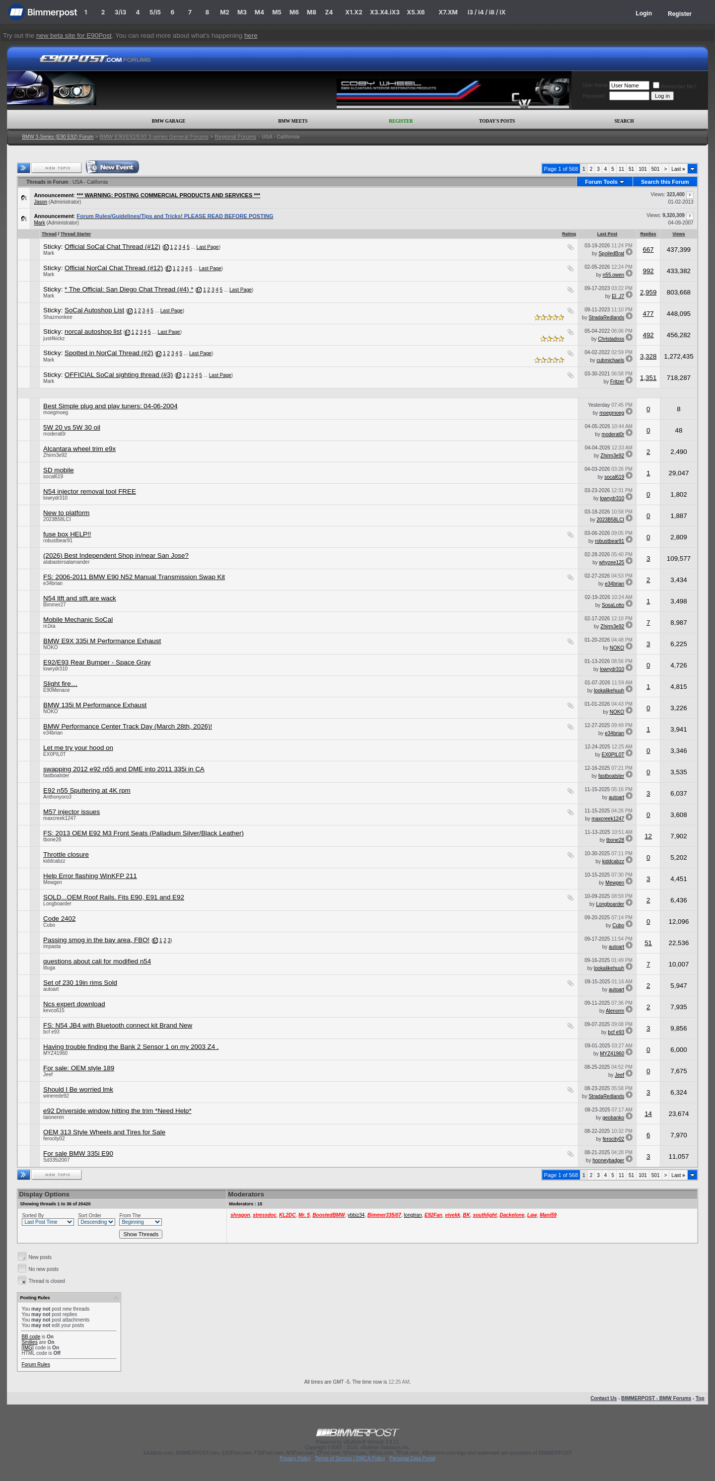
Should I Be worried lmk (78, 1089)
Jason (40, 202)
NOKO (50, 647)
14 (648, 1113)
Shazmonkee (57, 317)
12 (648, 836)
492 (648, 335)
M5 (277, 12)
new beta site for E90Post (74, 35)
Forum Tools (601, 182)
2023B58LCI (57, 519)
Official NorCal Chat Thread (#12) (114, 268)
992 (648, 271)
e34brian (53, 583)
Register (680, 13)
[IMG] (27, 1347)
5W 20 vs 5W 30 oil (71, 427)
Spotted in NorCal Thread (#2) (109, 353)
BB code (30, 1336)
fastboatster (56, 775)
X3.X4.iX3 (385, 12)
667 (648, 249)
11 (621, 169)
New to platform (66, 513)
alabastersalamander (66, 562)
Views (678, 233)
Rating (569, 233)
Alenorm (615, 1011)
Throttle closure (66, 854)
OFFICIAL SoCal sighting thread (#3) (119, 374)
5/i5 (155, 12)
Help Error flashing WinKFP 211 (90, 876)
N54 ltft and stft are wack (79, 598)
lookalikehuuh (609, 690)
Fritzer (617, 381)
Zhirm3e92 (55, 455)
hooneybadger (608, 1160)
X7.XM (447, 12)
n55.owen (613, 275)
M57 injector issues (71, 811)
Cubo (49, 925)
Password (593, 96)
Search (624, 121)
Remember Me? (675, 86)
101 (643, 169)
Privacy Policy (295, 1458)
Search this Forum (665, 182)
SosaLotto (613, 605)
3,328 (648, 356)
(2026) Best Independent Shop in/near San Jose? (116, 555)
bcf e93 (51, 1032)
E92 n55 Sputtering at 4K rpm (87, 790)
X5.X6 (416, 12)
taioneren (53, 1117)
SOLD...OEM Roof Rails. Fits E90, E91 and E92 (113, 897)
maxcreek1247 (59, 818)
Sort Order (89, 1215)
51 (631, 169)
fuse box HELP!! (67, 534)
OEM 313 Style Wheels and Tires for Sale (104, 1132)
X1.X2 (353, 12)
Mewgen (52, 882)
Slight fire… (60, 683)
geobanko (613, 1117)
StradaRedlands (606, 317)
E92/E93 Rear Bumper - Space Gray (96, 662)
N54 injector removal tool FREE (89, 491)
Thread (49, 233)
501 (655, 169)
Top (700, 1398)
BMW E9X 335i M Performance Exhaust (102, 641)
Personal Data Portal (412, 1458)
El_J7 (618, 296)
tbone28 (52, 839)
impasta (52, 946)
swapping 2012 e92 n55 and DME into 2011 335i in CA (124, 769)
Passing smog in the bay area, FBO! (96, 940)
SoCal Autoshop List (94, 310)
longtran (413, 1215)
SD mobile (58, 470)
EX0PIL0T (54, 754)
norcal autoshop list (93, 331)
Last (678, 169)
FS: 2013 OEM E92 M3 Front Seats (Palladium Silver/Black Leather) (143, 833)
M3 (242, 12)
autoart (616, 797)
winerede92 (56, 1096)
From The (130, 1215)
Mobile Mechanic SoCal (78, 619)
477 (648, 313)
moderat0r (54, 434)
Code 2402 (59, 918)
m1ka (49, 626)
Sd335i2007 (56, 1160)
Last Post (607, 233)
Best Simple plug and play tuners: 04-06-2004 (110, 406)
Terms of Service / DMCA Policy (350, 1458)
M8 (311, 12)
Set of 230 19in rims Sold (80, 982)
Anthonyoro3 (57, 797)
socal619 (53, 476)
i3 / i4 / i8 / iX (487, 12)
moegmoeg (55, 412)
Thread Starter (76, 233)
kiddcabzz (54, 861)
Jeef (48, 1074)
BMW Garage (168, 121)
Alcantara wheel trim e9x (79, 448)
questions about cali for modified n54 (97, 961)
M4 (259, 12)
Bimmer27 (54, 604)
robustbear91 (57, 540)
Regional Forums (235, 137)
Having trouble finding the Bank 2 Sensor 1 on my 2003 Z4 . (130, 1046)
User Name (595, 85)
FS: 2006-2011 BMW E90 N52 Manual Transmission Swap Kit (134, 577)
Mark (39, 222)
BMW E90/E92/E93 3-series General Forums (154, 137)
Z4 (329, 12)
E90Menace (56, 690)
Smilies (29, 1342)
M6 (294, 12)
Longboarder (57, 903)
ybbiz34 (356, 1215)
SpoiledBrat (611, 253)
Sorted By (33, 1215)
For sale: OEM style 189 (78, 1068)
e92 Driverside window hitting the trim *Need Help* (117, 1110)
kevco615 (54, 1010)
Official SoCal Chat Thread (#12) (112, 246)
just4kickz (54, 338)
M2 (224, 12)
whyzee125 (612, 562)
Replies (648, 233)
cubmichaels (611, 360)
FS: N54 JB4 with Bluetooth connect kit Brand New (117, 1025)
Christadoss (611, 339)
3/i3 (120, 12)
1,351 (648, 377)
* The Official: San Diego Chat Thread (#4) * (129, 289)
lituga (49, 967)
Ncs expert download (74, 1004)
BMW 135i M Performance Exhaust (94, 705)
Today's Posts (497, 121)
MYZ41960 (55, 1053)
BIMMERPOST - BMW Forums (656, 1398)
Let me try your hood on (78, 747)
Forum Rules (35, 1364)
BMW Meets (292, 121)
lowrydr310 (55, 498)
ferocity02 (54, 1138)
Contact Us (603, 1398)
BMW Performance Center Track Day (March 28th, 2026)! (127, 726)
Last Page (208, 247)
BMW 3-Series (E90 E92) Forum (57, 137)
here (251, 35)
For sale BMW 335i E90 (78, 1153)
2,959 (648, 292)
